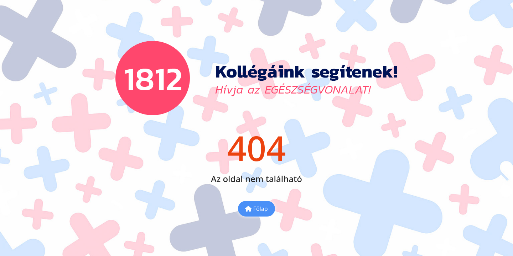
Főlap (256, 209)
